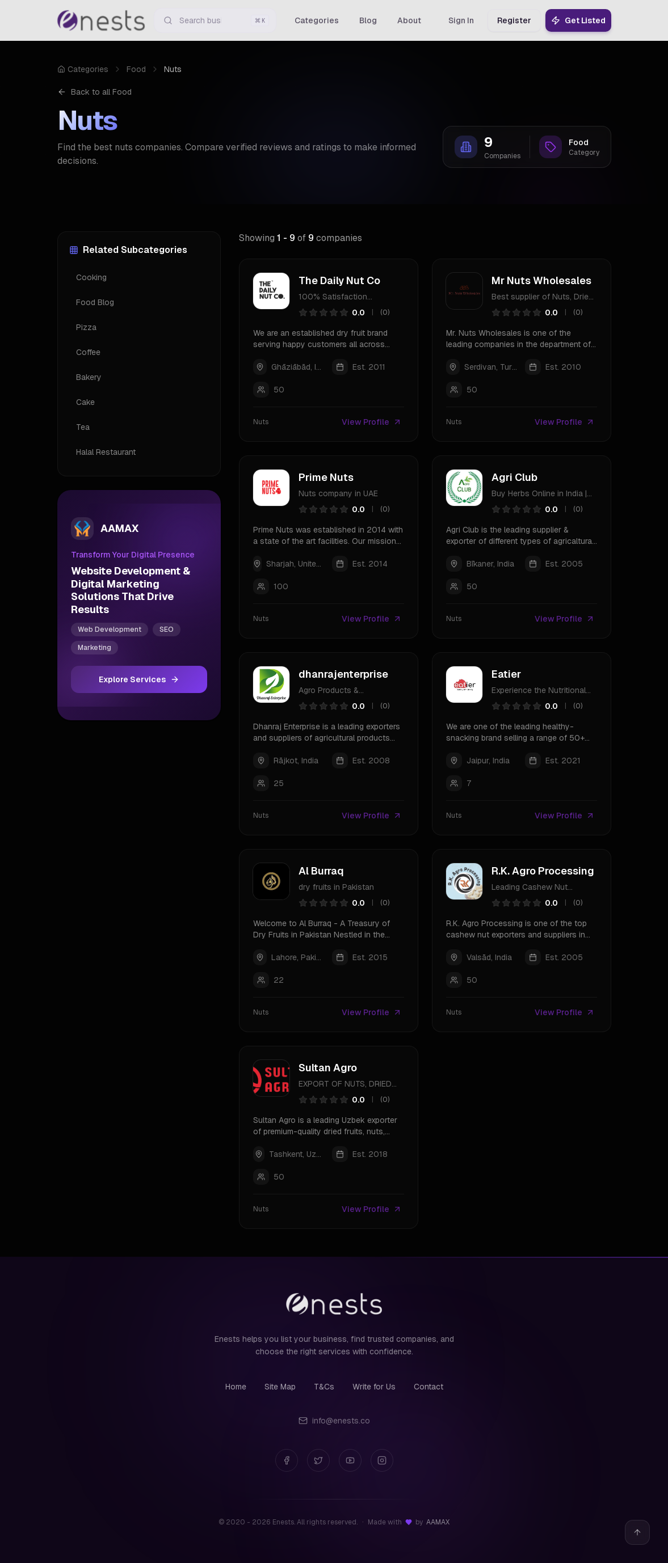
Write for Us (374, 1387)
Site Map (280, 1387)
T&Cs (324, 1387)
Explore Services (139, 679)
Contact (428, 1387)
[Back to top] (637, 1532)
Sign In (461, 20)
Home (235, 1387)
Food (136, 69)
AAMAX (437, 1522)
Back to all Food (94, 92)
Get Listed (578, 20)
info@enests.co (334, 1421)
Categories (82, 69)
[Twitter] (318, 1460)
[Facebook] (286, 1460)
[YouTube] (350, 1460)
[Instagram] (382, 1460)
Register (514, 20)
